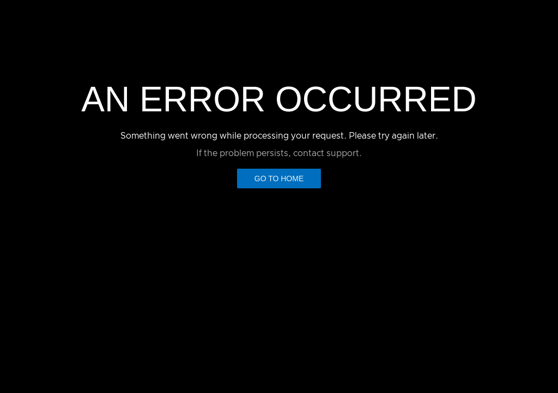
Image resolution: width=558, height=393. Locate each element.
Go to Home (279, 178)
